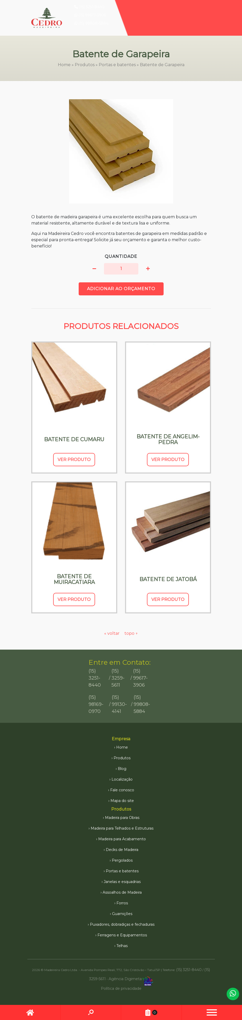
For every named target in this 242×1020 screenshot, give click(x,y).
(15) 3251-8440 (89, 6)
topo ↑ (131, 633)
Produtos (85, 64)
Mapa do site (122, 800)
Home (64, 64)
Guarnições (122, 913)
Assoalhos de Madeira (122, 892)
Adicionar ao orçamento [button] (121, 288)
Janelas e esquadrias (122, 881)
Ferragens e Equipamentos (122, 935)
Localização (122, 779)
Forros (122, 903)
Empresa (121, 738)
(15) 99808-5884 (91, 23)
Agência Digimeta (125, 979)
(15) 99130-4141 (119, 704)
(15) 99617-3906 (90, 15)
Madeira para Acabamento (122, 839)
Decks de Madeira (122, 849)
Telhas (122, 945)
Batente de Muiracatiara (74, 579)
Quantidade (121, 256)
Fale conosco (122, 790)
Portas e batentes (117, 64)
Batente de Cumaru (74, 439)
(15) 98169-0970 (96, 704)
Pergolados (122, 860)
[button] (94, 269)
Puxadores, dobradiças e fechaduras (122, 924)
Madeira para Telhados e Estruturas (122, 828)
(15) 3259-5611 (118, 678)
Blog (122, 768)
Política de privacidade (121, 988)
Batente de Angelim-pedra (168, 439)
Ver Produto (74, 459)
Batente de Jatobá (168, 579)
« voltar (112, 633)
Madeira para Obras (122, 817)
